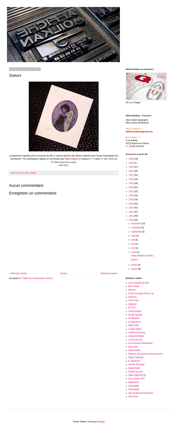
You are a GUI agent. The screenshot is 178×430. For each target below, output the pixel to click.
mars (134, 252)
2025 (131, 159)
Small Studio (134, 368)
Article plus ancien (109, 273)
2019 (131, 183)
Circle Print (133, 300)
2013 (131, 207)
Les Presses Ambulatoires (140, 343)
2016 (131, 195)
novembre (136, 227)
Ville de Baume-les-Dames (140, 393)
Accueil (63, 273)
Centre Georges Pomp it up (141, 293)
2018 (131, 187)
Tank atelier (133, 386)
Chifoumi (132, 297)
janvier (134, 269)
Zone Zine (133, 396)
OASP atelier (134, 350)
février (134, 265)
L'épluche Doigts (136, 336)
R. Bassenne (134, 361)
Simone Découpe (136, 364)
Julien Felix (133, 325)
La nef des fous (135, 339)
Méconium (133, 347)
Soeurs (134, 259)
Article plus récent (18, 273)
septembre (136, 232)
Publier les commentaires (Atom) (37, 278)
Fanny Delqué (134, 311)
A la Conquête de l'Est (138, 283)
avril (133, 248)
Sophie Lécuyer (135, 371)
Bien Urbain (133, 286)
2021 (131, 175)
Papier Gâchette (135, 357)
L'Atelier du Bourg (136, 332)
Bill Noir (131, 290)
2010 (131, 220)
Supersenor (133, 382)
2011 (131, 216)
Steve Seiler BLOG (137, 375)
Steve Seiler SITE (136, 379)
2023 (131, 167)
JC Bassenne (134, 322)
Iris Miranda (133, 318)
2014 (131, 203)
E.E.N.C (132, 307)
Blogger (101, 421)
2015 (131, 199)
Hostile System (135, 315)
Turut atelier (133, 389)
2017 (131, 191)
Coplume (132, 304)
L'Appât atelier (135, 329)
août (133, 236)
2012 (131, 212)
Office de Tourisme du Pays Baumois (145, 354)
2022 (131, 171)
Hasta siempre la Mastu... (143, 255)
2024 (131, 163)
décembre (136, 223)
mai (133, 244)
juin (133, 240)
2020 (131, 179)
